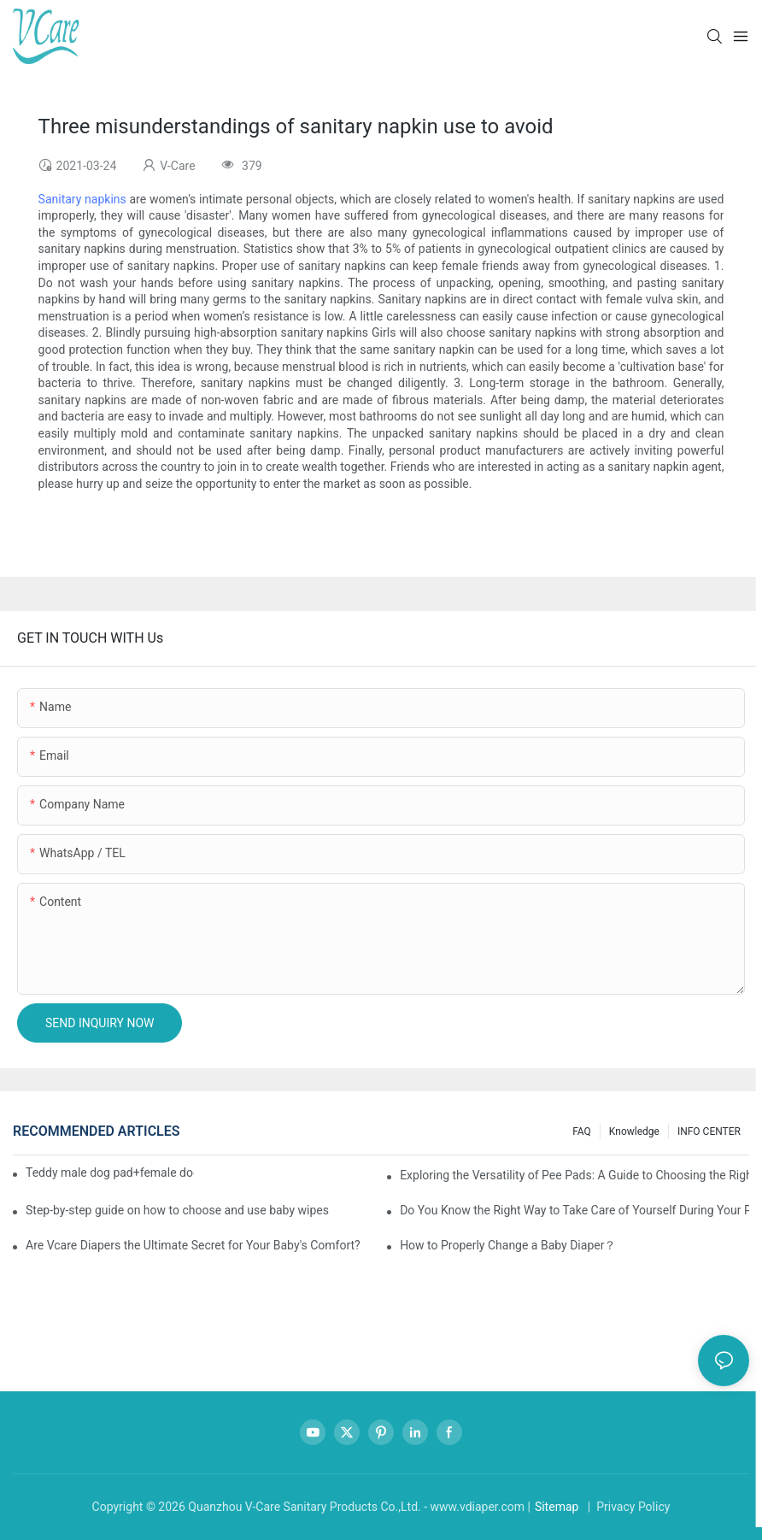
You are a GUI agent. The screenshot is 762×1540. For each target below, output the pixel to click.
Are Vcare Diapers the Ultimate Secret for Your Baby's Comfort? (193, 1245)
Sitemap (556, 1507)
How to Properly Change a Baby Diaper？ (508, 1245)
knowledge (634, 1131)
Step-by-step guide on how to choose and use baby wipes (177, 1210)
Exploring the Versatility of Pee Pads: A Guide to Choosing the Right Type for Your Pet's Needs (574, 1175)
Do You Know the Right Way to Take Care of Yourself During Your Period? (574, 1210)
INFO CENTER (709, 1131)
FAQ (581, 1131)
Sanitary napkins (82, 199)
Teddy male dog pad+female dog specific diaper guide (110, 1172)
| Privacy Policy (627, 1507)
